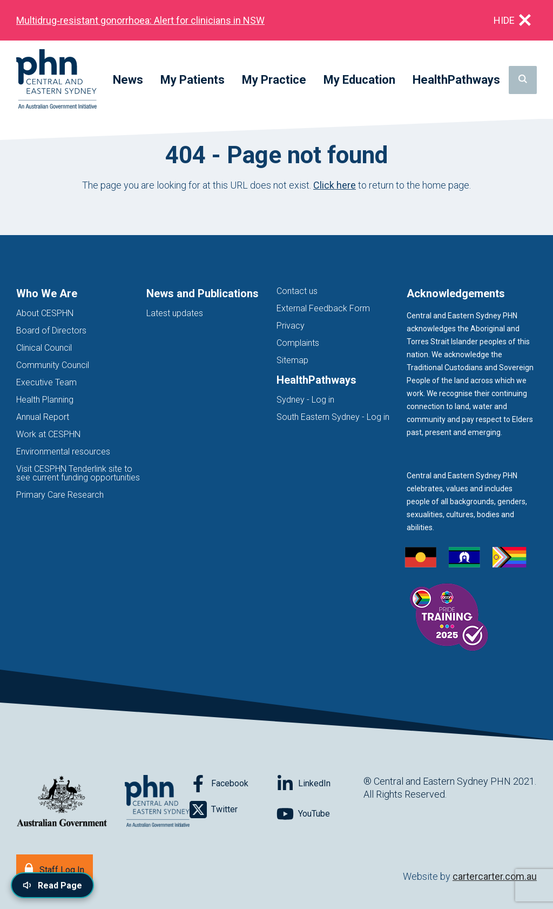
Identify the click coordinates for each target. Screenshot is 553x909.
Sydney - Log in (305, 400)
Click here (334, 185)
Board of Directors (51, 330)
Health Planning (44, 400)
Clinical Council (44, 348)
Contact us (297, 291)
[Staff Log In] (54, 868)
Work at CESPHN (48, 434)
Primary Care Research (60, 495)
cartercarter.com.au (495, 876)
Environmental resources (63, 451)
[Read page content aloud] (52, 885)
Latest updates (174, 313)
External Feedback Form (323, 308)
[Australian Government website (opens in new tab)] (61, 801)
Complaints (297, 343)
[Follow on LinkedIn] (319, 783)
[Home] (56, 79)
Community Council (52, 365)
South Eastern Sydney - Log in (332, 417)
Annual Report (42, 417)
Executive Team (46, 382)
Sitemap (292, 360)
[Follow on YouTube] (319, 814)
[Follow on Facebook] (233, 783)
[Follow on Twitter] (233, 809)
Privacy (290, 325)
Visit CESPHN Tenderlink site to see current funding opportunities (78, 473)
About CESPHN (44, 313)
